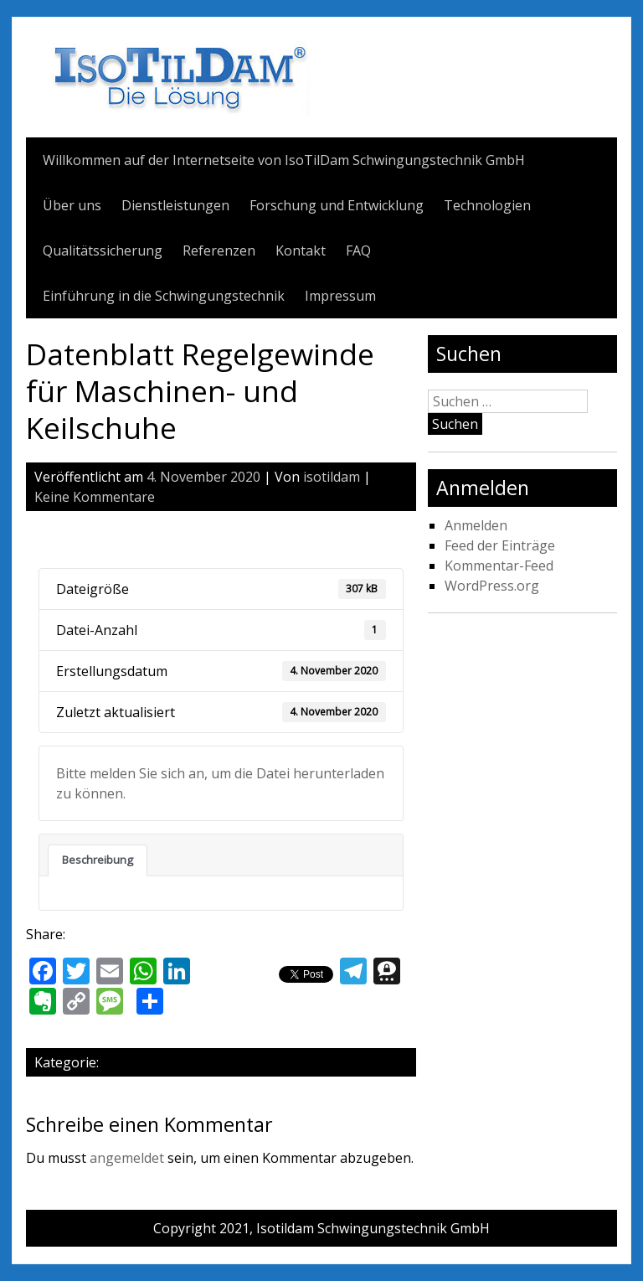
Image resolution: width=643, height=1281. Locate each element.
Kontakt (300, 250)
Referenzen (219, 250)
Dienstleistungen (175, 205)
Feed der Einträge (500, 545)
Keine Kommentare (94, 497)
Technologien (487, 205)
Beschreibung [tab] (97, 859)
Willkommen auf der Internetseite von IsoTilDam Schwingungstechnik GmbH (284, 160)
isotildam (331, 476)
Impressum (340, 296)
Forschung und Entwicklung (336, 205)
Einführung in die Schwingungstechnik (164, 296)
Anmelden (476, 525)
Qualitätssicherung (102, 250)
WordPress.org (492, 585)
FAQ (358, 250)
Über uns (72, 205)
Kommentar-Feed (499, 565)
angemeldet (127, 1158)
